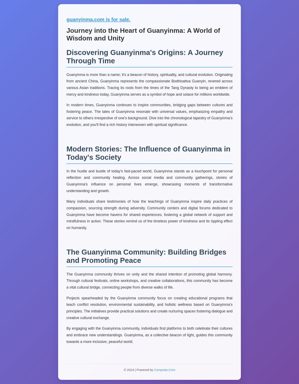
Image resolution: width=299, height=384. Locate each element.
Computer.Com (164, 370)
